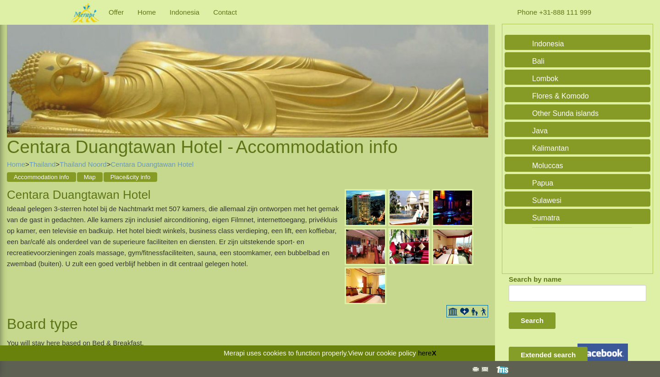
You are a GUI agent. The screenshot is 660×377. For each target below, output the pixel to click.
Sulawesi (546, 200)
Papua (542, 183)
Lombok (545, 78)
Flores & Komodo (560, 96)
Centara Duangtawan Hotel (151, 164)
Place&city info (130, 177)
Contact (225, 12)
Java (540, 131)
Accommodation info (41, 177)
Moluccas (547, 165)
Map (90, 177)
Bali (538, 61)
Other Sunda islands (565, 113)
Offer (116, 12)
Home (147, 12)
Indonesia (184, 12)
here (425, 353)
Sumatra (546, 218)
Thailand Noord (83, 164)
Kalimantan (550, 148)
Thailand (42, 164)
